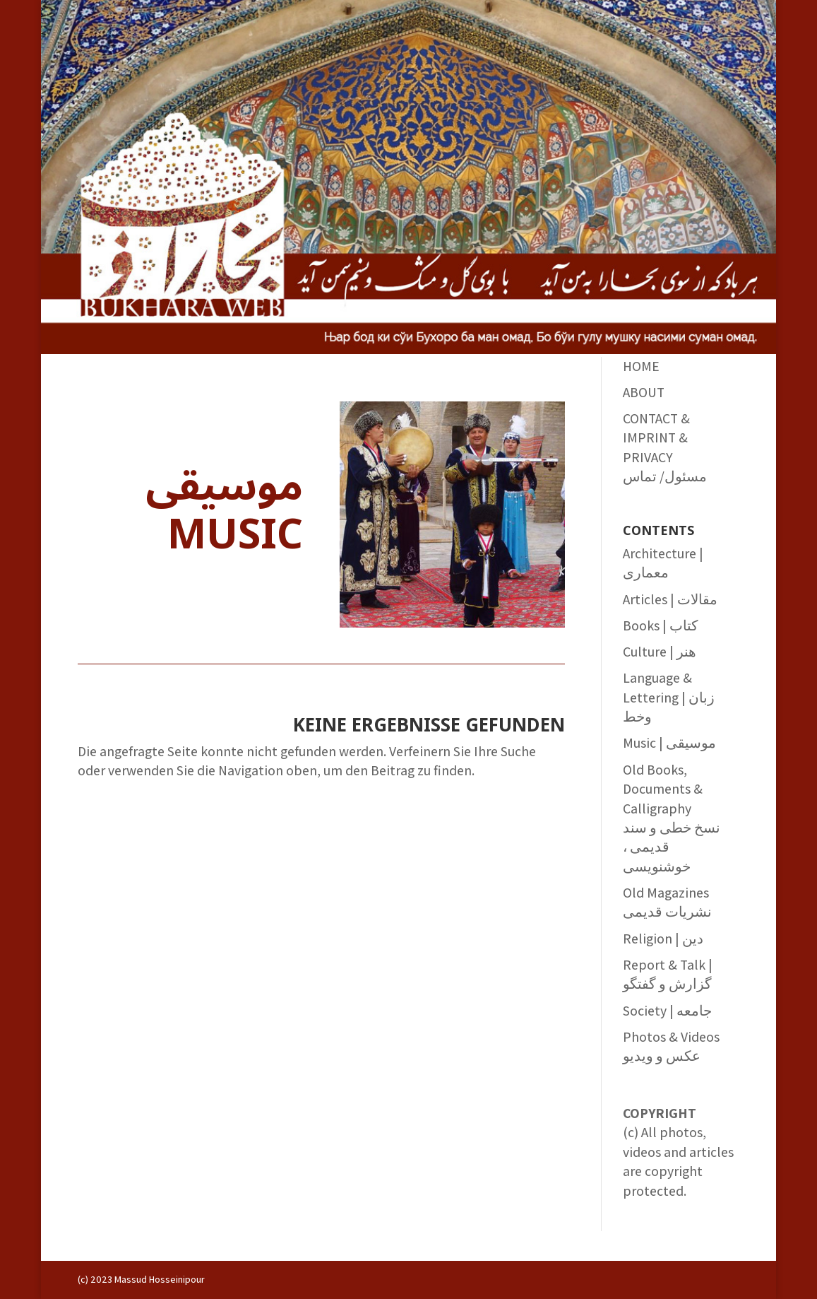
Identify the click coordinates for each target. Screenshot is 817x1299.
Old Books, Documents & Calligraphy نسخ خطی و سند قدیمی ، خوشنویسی (671, 818)
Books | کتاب (660, 625)
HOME (641, 366)
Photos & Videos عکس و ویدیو (671, 1046)
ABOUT (643, 392)
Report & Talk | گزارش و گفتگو (667, 974)
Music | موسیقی (669, 743)
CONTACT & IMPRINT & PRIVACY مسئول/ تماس (665, 447)
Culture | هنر (659, 651)
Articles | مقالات (670, 599)
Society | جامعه (667, 1010)
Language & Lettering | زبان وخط (669, 697)
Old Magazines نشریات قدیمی (667, 902)
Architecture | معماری (663, 563)
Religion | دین (663, 938)
